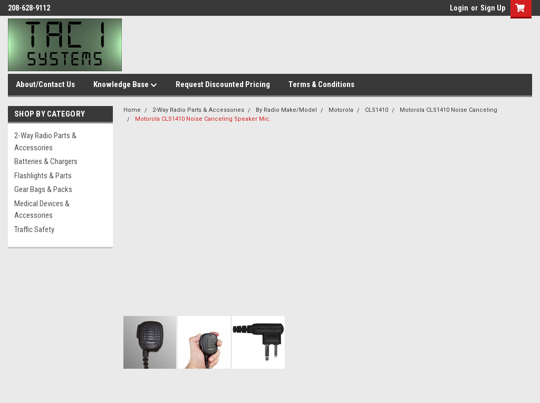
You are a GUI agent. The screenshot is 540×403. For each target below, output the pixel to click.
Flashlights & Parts (43, 175)
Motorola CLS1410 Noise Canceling (448, 110)
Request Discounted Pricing (223, 84)
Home (132, 110)
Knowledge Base (125, 85)
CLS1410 (376, 110)
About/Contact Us (45, 84)
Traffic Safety (34, 229)
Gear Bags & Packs (43, 189)
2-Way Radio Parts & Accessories (45, 141)
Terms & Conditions (321, 84)
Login (459, 8)
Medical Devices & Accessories (42, 209)
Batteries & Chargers (46, 161)
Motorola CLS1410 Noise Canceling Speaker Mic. (203, 119)
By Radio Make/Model (286, 110)
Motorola (341, 110)
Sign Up (492, 8)
